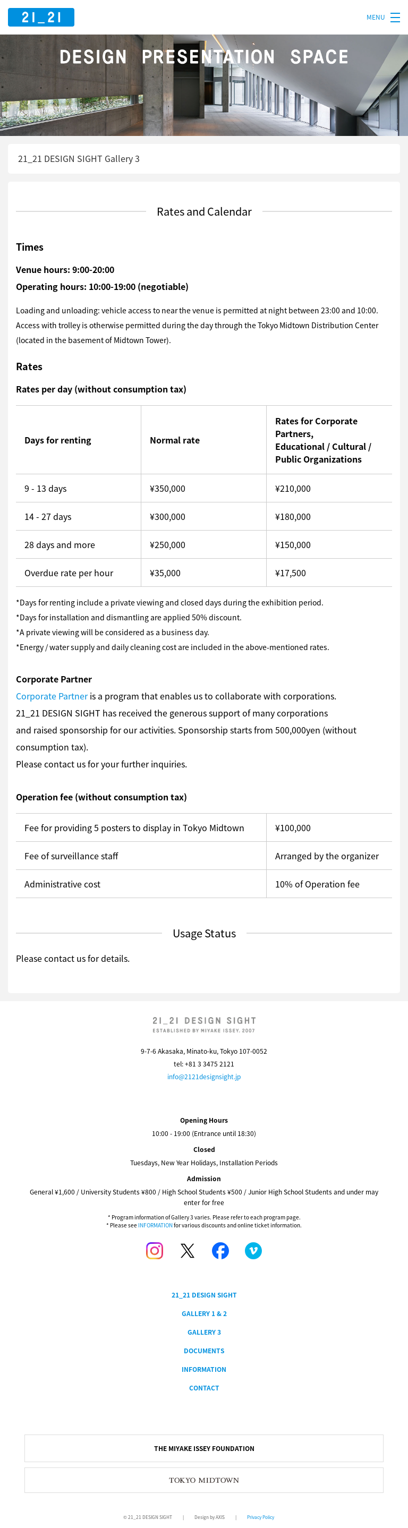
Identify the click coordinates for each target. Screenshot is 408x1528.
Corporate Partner (52, 695)
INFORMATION (155, 1225)
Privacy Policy (260, 1517)
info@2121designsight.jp (204, 1076)
